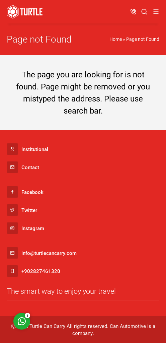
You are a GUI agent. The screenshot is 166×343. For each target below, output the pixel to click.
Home (115, 39)
